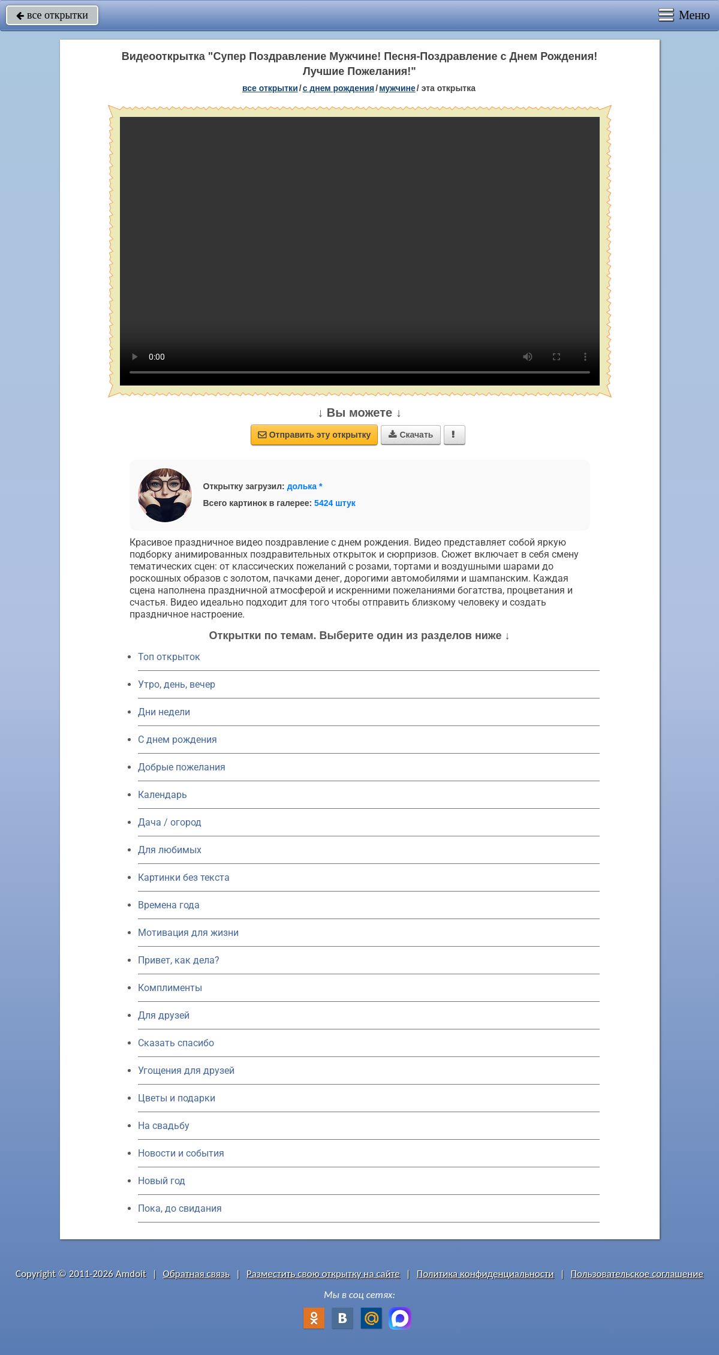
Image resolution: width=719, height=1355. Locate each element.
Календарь (162, 794)
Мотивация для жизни (188, 932)
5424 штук (335, 503)
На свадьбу (163, 1125)
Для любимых (169, 850)
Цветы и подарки (176, 1098)
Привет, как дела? (178, 960)
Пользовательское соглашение (637, 1273)
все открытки (52, 15)
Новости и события (181, 1153)
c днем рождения (339, 88)
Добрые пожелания (181, 767)
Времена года (169, 905)
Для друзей (163, 1015)
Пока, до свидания (180, 1208)
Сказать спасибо (176, 1043)
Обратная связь (196, 1273)
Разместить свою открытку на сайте (323, 1273)
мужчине (397, 88)
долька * (305, 486)
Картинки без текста (184, 877)
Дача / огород (169, 822)
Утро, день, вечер (176, 684)
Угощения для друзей (186, 1070)
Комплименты (170, 987)
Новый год (161, 1181)
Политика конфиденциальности (485, 1273)
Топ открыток (169, 657)
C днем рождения (177, 739)
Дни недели (164, 712)
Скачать (411, 434)
